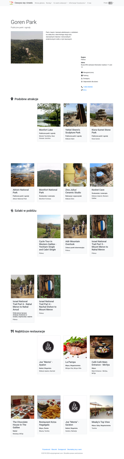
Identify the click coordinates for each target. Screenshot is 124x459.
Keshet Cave (98, 189)
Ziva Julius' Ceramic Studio (73, 191)
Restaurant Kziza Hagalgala (47, 423)
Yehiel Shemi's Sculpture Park (72, 131)
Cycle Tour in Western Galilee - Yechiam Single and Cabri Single (47, 245)
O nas (89, 3)
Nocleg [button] (48, 3)
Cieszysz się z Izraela (24, 3)
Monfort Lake (46, 130)
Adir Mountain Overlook (72, 243)
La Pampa (70, 362)
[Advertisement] (62, 13)
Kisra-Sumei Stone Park (101, 131)
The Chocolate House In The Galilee (20, 425)
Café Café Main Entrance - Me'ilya (101, 363)
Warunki (54, 449)
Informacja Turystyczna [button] (77, 3)
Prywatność (46, 449)
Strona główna (40, 3)
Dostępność (62, 449)
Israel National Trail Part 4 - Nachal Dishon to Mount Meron (48, 305)
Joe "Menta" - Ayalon (46, 363)
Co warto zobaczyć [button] (59, 3)
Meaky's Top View (101, 422)
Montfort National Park (48, 191)
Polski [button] (108, 3)
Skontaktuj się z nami (74, 449)
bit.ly (84, 90)
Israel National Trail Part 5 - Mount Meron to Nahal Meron (100, 245)
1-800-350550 (88, 87)
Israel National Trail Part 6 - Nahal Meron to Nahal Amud (22, 305)
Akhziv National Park (21, 191)
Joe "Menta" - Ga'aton (72, 423)
